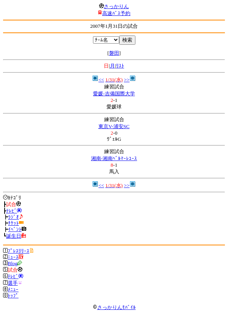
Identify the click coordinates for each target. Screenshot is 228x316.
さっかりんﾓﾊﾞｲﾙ (114, 307)
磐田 (114, 53)
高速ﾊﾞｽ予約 (116, 13)
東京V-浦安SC (113, 126)
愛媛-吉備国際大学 (114, 93)
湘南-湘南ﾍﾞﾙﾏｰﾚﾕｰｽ (114, 158)
